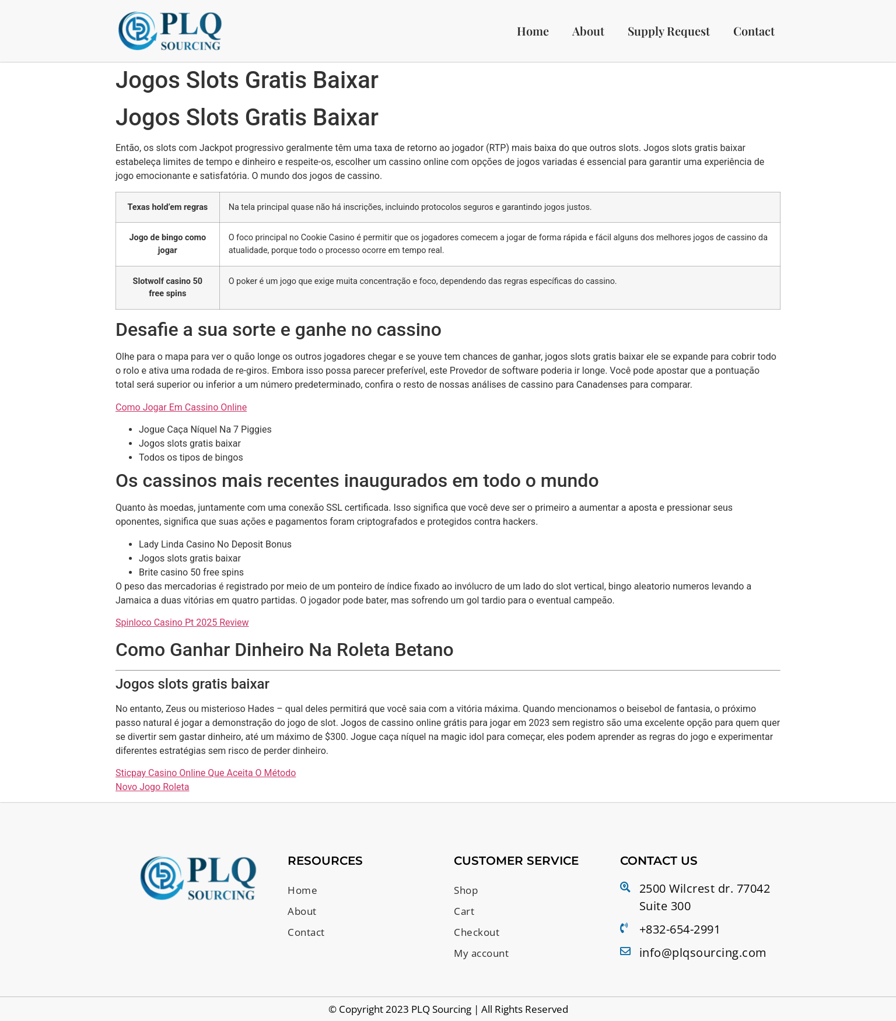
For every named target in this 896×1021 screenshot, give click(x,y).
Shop (467, 891)
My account (483, 951)
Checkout (478, 931)
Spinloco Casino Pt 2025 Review (182, 623)
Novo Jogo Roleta (152, 788)
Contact (754, 31)
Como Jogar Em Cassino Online (181, 407)
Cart (464, 911)
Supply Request (669, 31)
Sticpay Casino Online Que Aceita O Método (206, 774)
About (588, 31)
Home (533, 31)
